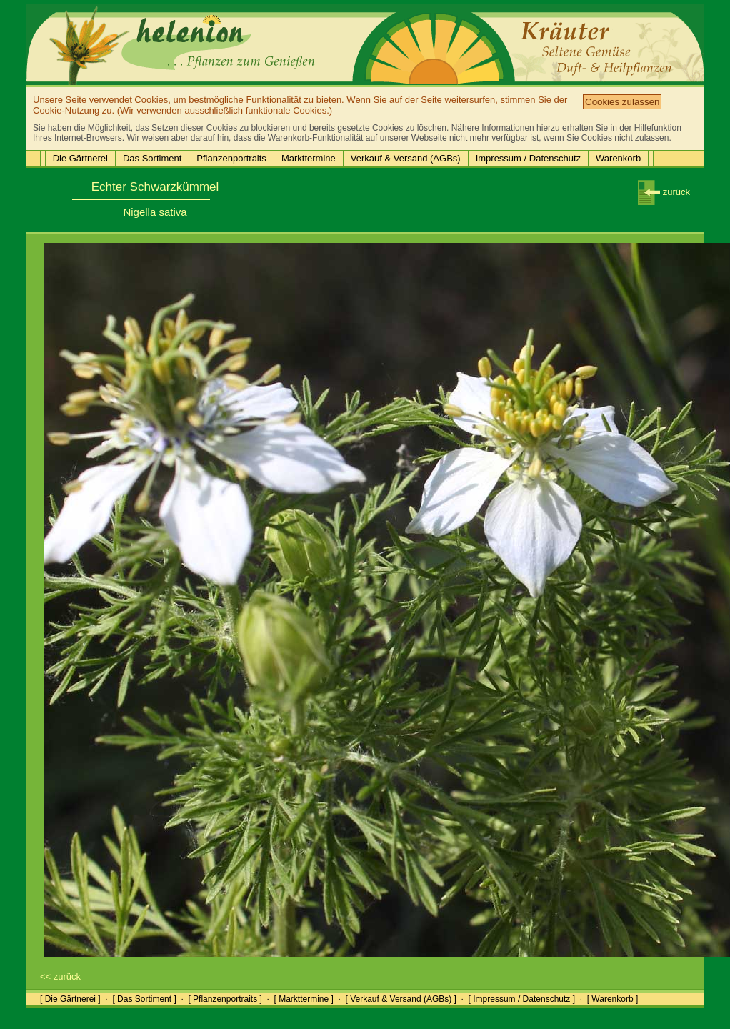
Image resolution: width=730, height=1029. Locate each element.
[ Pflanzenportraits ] (224, 999)
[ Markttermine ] (303, 999)
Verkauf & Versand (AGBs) (406, 158)
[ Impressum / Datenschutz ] (522, 999)
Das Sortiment (152, 158)
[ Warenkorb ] (613, 999)
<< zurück (60, 976)
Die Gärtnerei (80, 158)
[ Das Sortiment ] (144, 999)
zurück (664, 192)
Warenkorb (618, 158)
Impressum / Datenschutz (528, 158)
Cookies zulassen (622, 101)
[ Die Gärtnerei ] (70, 999)
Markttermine (308, 158)
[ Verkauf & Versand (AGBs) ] (401, 999)
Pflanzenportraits (231, 158)
